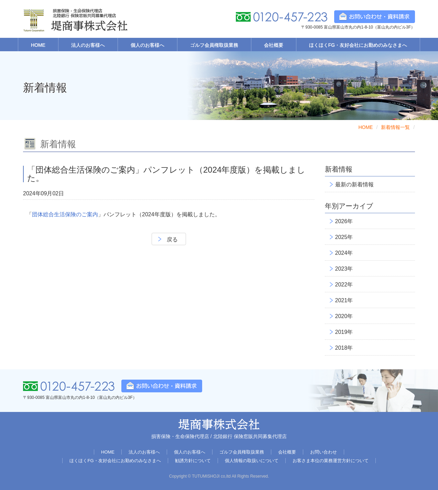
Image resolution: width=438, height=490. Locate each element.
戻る (172, 239)
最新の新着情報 (354, 184)
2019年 (344, 332)
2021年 (344, 300)
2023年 (344, 269)
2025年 (344, 237)
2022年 (344, 284)
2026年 (344, 221)
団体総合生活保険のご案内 (65, 214)
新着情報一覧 (395, 127)
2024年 (344, 253)
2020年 (344, 316)
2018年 (344, 348)
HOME (365, 127)
